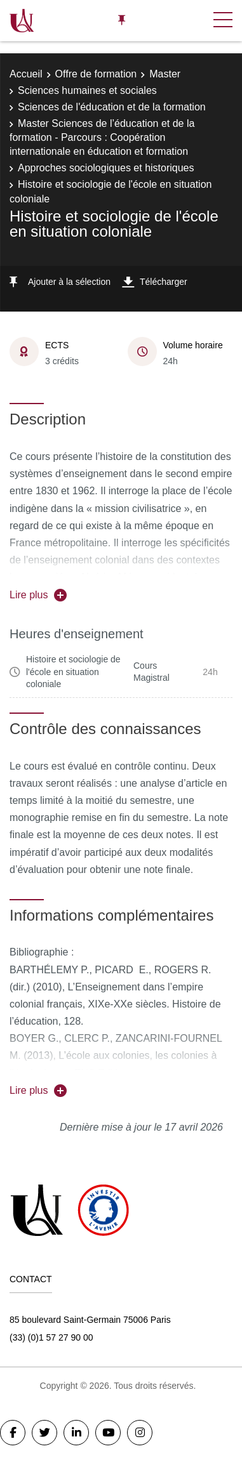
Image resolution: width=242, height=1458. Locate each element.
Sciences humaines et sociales (87, 90)
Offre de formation (96, 74)
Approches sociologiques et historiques (106, 167)
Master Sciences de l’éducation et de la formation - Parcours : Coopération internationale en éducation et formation (102, 137)
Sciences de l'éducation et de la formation (112, 107)
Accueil (26, 74)
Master (164, 74)
